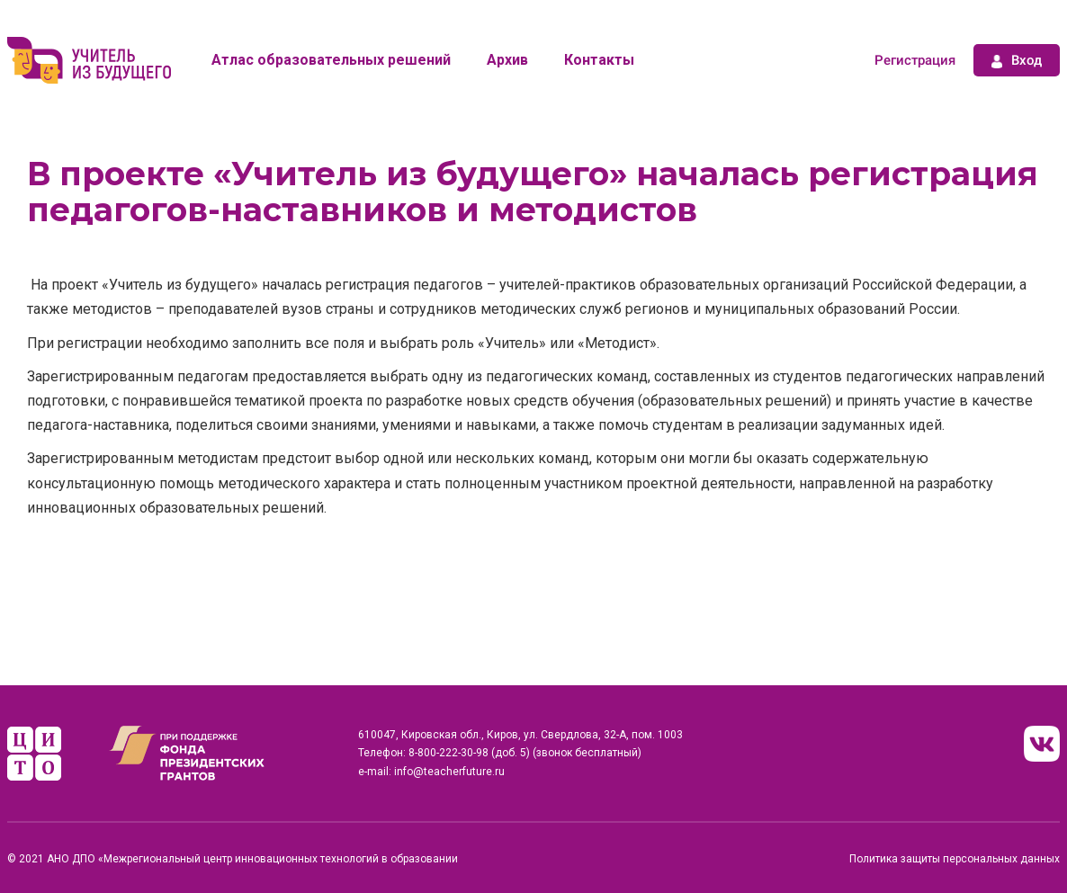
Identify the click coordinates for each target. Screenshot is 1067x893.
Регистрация (914, 60)
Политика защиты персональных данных (954, 859)
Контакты (599, 59)
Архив (507, 59)
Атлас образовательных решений (331, 59)
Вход (1016, 60)
